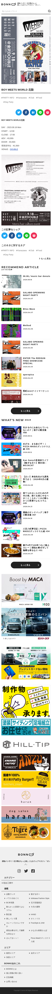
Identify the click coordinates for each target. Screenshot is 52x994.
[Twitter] (19, 112)
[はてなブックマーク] (33, 112)
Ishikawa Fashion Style (40, 898)
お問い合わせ (11, 982)
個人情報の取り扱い (14, 973)
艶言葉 (9, 914)
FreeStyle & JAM (38, 923)
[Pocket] (47, 112)
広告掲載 (9, 977)
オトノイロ (35, 919)
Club (32, 98)
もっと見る (46, 258)
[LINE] (40, 112)
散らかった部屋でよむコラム (15, 908)
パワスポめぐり (12, 898)
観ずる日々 (35, 894)
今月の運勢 (35, 907)
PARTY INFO (8, 98)
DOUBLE (14, 149)
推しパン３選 (11, 919)
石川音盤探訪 (36, 903)
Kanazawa (22, 98)
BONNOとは (11, 969)
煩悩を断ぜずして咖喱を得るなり (15, 932)
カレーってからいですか (15, 924)
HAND (33, 914)
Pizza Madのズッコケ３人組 (40, 939)
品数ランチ (10, 894)
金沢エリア (35, 953)
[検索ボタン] (49, 11)
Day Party (9, 102)
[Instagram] (19, 871)
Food (40, 98)
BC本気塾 (10, 903)
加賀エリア (10, 957)
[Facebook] (26, 112)
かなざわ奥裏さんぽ (39, 930)
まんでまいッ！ (12, 938)
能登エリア (10, 953)
